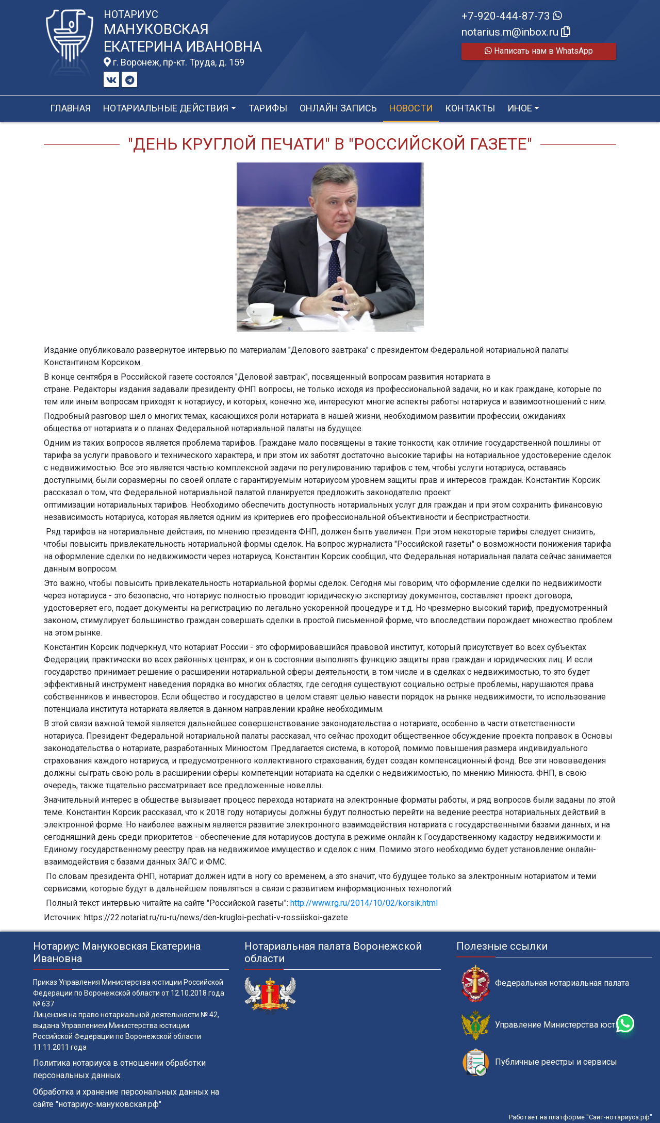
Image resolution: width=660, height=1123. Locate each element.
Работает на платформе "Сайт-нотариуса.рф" (580, 1117)
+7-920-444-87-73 (511, 16)
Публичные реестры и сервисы (539, 1062)
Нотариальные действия (165, 108)
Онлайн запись (338, 108)
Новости (411, 108)
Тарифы (268, 108)
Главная (70, 108)
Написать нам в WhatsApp (539, 51)
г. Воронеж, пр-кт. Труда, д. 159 (174, 62)
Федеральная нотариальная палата (545, 983)
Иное (519, 108)
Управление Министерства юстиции (547, 1025)
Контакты (470, 108)
